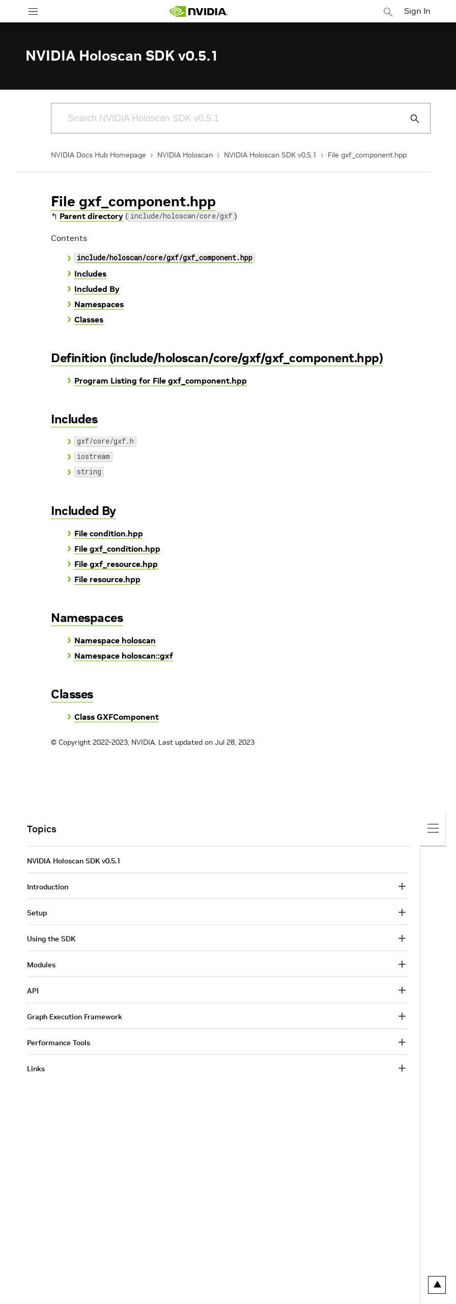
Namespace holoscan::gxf (123, 655)
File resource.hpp (107, 579)
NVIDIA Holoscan (185, 154)
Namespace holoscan (115, 640)
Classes (88, 319)
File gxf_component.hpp (367, 154)
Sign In (417, 11)
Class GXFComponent (116, 717)
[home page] (198, 11)
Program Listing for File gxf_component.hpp (160, 380)
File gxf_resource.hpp (116, 564)
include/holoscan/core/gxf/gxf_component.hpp (164, 258)
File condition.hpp (108, 533)
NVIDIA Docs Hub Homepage (98, 154)
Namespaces (99, 304)
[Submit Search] (409, 118)
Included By (97, 289)
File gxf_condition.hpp (117, 549)
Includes (90, 273)
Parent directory (91, 216)
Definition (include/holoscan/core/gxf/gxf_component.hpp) (217, 358)
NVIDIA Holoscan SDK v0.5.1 (270, 154)
